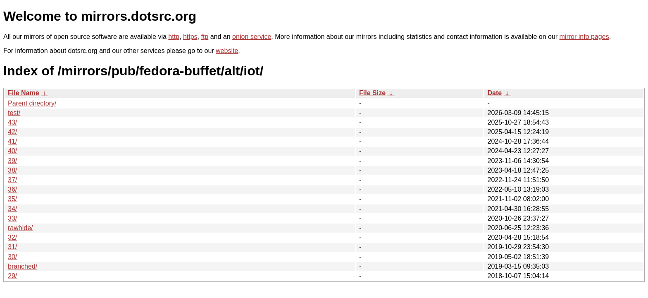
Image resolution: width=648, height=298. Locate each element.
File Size (372, 92)
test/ (14, 112)
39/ (12, 160)
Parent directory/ (32, 103)
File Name (23, 92)
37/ (12, 179)
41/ (12, 141)
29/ (12, 275)
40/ (12, 150)
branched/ (22, 266)
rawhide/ (20, 227)
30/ (12, 256)
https (190, 36)
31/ (12, 246)
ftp (204, 36)
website (227, 50)
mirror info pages (584, 36)
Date (494, 92)
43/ (12, 122)
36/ (12, 189)
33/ (12, 218)
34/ (12, 208)
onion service (251, 36)
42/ (12, 131)
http (173, 36)
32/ (12, 237)
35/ (12, 198)
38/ (12, 170)
